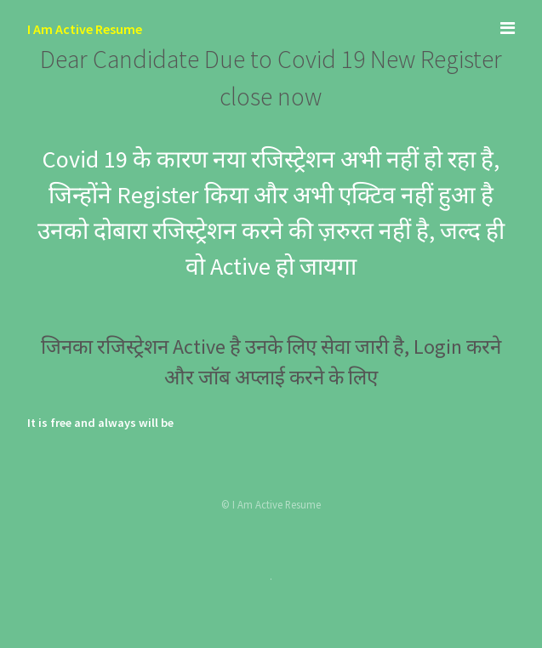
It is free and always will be (100, 422)
